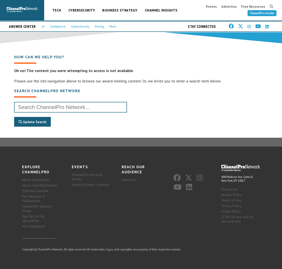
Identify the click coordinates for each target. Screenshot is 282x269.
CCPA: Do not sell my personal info (237, 219)
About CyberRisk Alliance (40, 185)
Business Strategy (120, 10)
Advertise (229, 6)
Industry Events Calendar (90, 184)
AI (43, 26)
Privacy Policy (231, 206)
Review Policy (231, 195)
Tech (56, 10)
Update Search (32, 122)
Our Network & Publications (33, 198)
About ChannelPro (35, 179)
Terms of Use (231, 200)
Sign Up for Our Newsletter (33, 218)
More (112, 26)
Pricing (99, 26)
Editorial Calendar (35, 191)
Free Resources (253, 6)
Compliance (58, 26)
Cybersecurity (81, 10)
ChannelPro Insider (262, 13)
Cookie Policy (231, 211)
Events (211, 6)
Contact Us (229, 189)
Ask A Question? (33, 226)
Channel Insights (161, 10)
